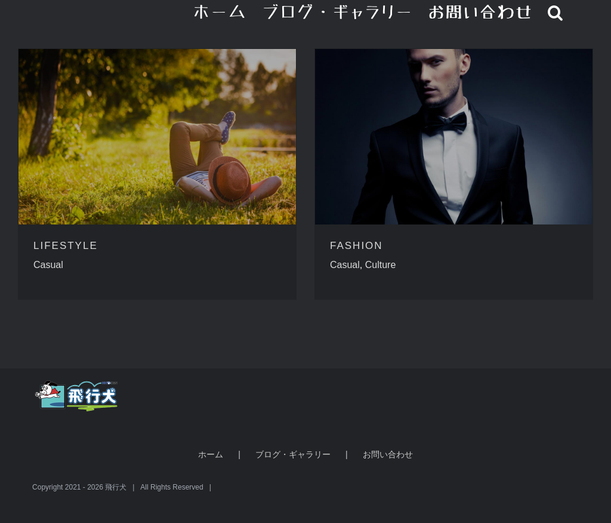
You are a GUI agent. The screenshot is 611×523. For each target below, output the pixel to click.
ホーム (210, 454)
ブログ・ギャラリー (293, 454)
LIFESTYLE (65, 245)
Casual (48, 265)
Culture (380, 265)
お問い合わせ (388, 454)
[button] (556, 12)
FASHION (356, 245)
